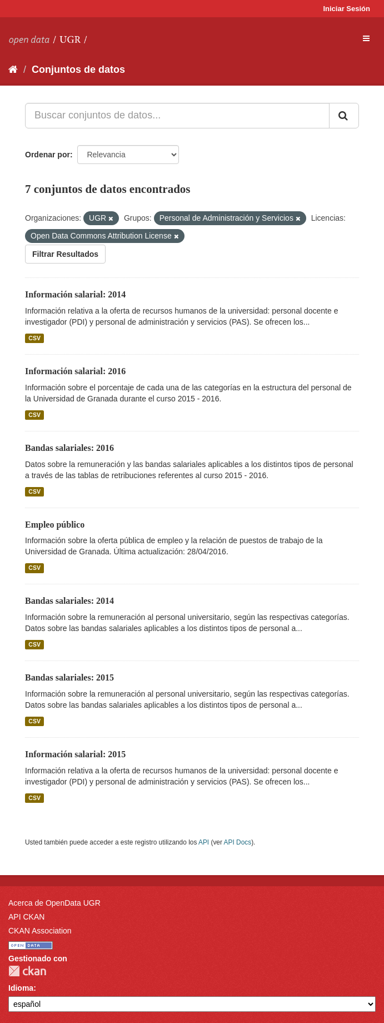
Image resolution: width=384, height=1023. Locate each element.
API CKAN (26, 916)
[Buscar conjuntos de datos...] (177, 115)
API (203, 842)
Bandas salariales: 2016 (69, 448)
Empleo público (54, 524)
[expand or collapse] (366, 38)
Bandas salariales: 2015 (69, 677)
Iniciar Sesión (346, 8)
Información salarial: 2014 (75, 294)
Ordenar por (47, 154)
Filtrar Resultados (65, 254)
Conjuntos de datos (78, 69)
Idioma (20, 988)
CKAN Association (40, 930)
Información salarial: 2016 (75, 371)
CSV (34, 338)
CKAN (27, 971)
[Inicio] (13, 69)
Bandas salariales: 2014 (69, 600)
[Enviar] (344, 115)
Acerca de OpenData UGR (54, 902)
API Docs (238, 842)
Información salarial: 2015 (75, 754)
